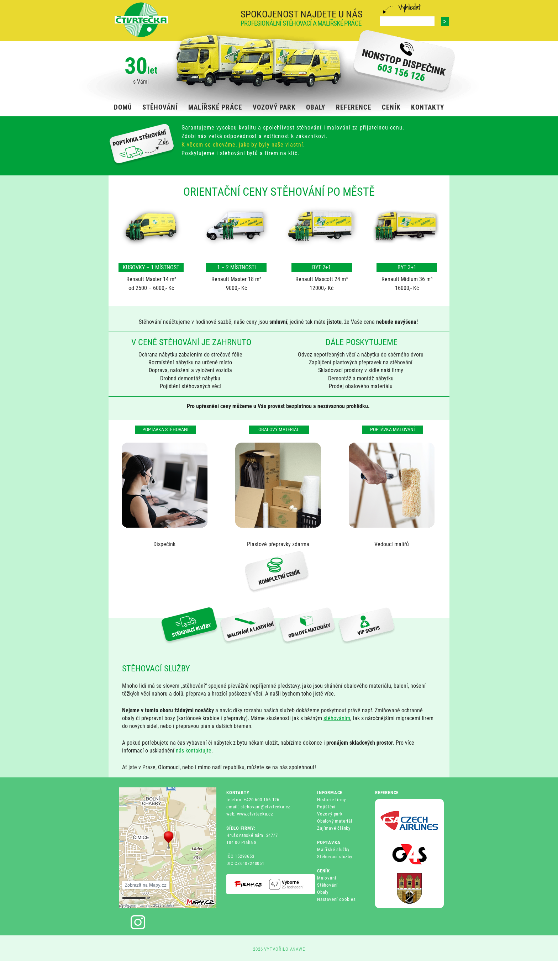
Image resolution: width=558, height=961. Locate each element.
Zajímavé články (334, 828)
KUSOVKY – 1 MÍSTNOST (151, 267)
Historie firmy (331, 799)
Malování (326, 878)
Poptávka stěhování (165, 429)
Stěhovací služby (334, 856)
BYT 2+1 (321, 267)
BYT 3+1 (407, 267)
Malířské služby (333, 849)
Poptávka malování (392, 429)
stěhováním (336, 718)
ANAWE (297, 949)
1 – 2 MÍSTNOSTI (236, 267)
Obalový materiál (278, 429)
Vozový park (330, 814)
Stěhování (327, 885)
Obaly (322, 892)
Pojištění (326, 806)
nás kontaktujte (193, 750)
